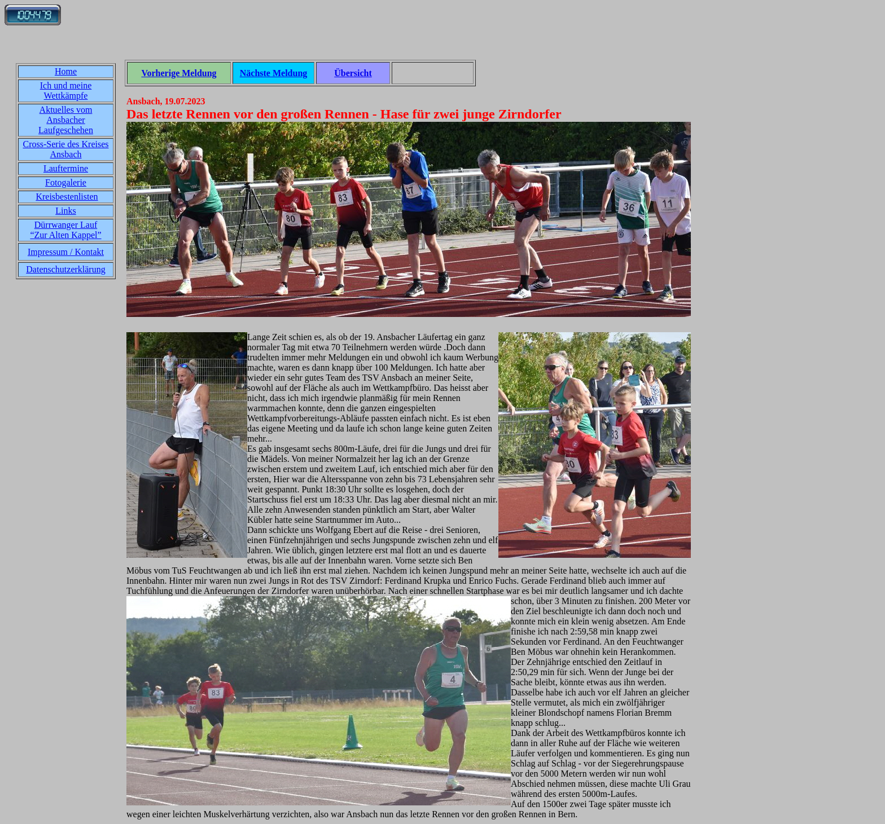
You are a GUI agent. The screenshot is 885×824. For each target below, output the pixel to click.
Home (66, 71)
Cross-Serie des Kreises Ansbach (66, 149)
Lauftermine (65, 168)
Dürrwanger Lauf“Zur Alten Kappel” (65, 230)
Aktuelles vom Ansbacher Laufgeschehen (65, 120)
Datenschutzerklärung (65, 269)
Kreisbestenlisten (67, 196)
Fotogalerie (65, 182)
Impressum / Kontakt (66, 252)
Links (65, 210)
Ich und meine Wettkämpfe (66, 90)
